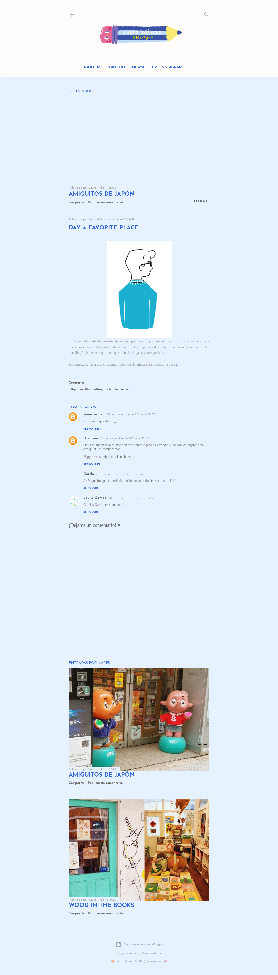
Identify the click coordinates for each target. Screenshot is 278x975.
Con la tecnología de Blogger (139, 945)
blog (174, 364)
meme (125, 389)
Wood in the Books (101, 906)
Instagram (171, 67)
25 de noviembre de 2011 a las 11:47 (119, 474)
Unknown (90, 438)
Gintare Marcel (152, 953)
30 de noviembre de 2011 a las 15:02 (132, 498)
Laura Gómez (94, 498)
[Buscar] (206, 13)
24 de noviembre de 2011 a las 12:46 (124, 438)
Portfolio (117, 67)
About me (93, 67)
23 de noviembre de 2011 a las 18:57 (131, 414)
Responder (92, 428)
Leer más (201, 201)
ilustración (112, 389)
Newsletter (144, 67)
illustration (93, 389)
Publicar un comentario (105, 202)
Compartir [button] (76, 202)
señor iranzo (94, 414)
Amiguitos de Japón (102, 194)
